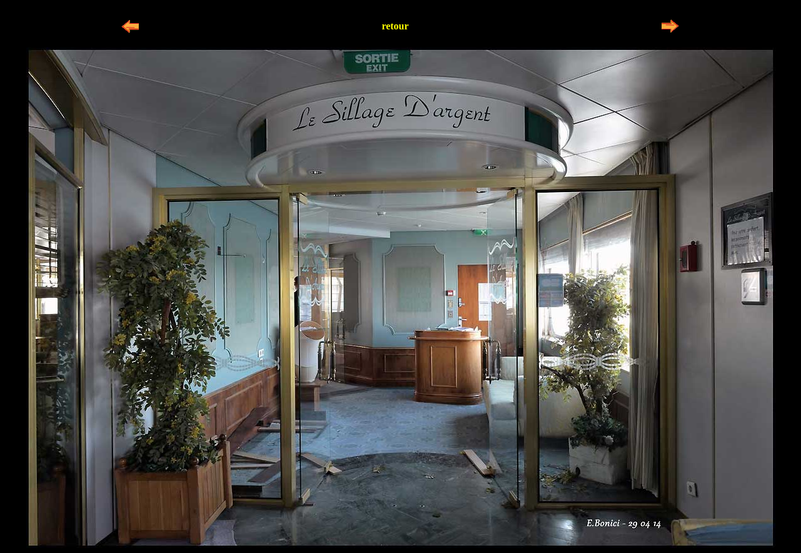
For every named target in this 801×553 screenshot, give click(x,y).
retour (394, 26)
